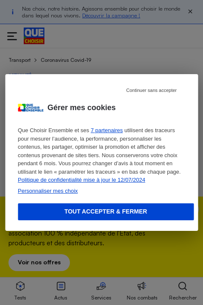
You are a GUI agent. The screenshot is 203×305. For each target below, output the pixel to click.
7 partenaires (107, 130)
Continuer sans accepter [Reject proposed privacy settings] (151, 90)
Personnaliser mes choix (48, 191)
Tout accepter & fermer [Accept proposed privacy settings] (105, 211)
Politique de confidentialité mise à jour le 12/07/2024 (81, 180)
